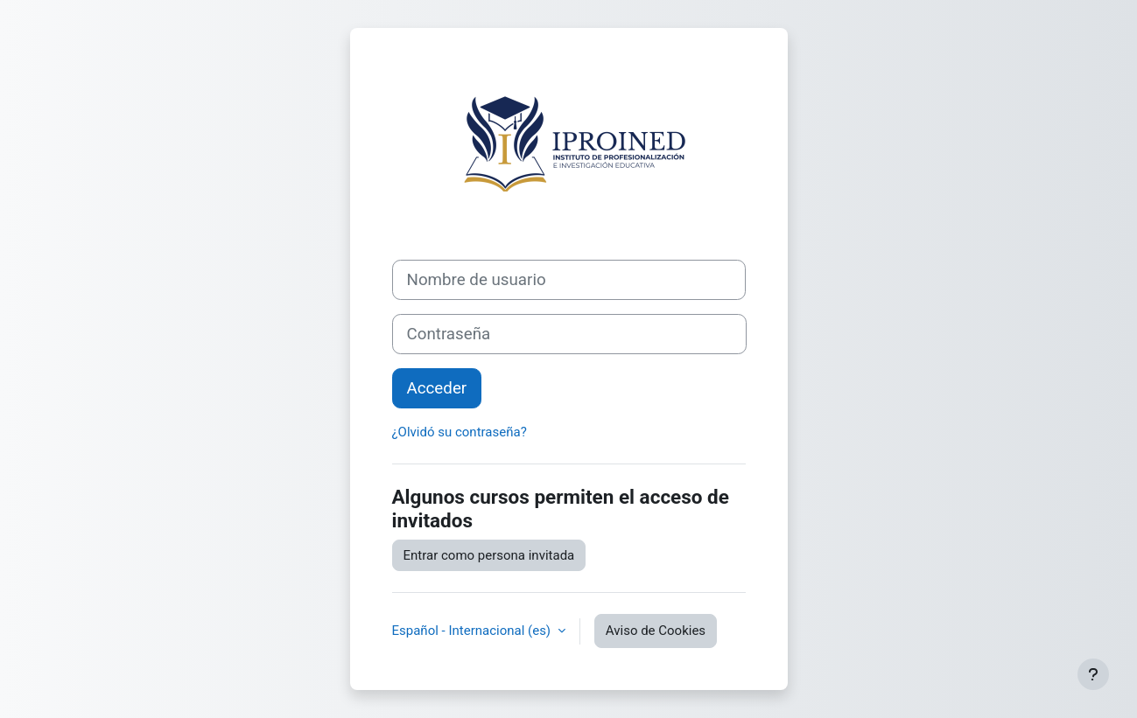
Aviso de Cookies (655, 630)
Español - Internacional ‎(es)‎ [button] (473, 630)
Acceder (437, 388)
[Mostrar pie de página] (1093, 674)
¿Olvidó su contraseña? (459, 432)
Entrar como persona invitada (489, 555)
